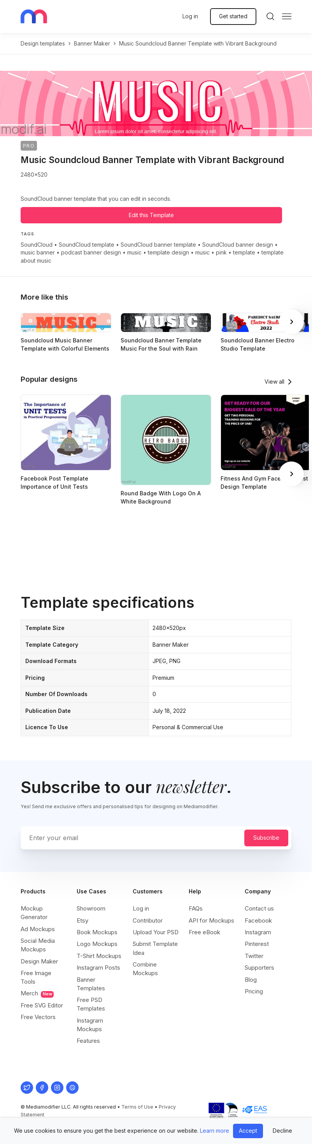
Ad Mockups (38, 929)
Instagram (258, 932)
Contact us (259, 908)
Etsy (82, 920)
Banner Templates (91, 984)
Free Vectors (38, 1017)
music (134, 252)
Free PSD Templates (91, 1004)
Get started (233, 16)
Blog (251, 979)
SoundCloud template (86, 244)
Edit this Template (151, 215)
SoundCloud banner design (237, 244)
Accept (248, 1130)
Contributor (148, 920)
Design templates (43, 43)
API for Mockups (211, 920)
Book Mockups (97, 932)
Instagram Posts (98, 967)
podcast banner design (91, 252)
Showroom (91, 908)
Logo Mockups (97, 943)
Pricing (254, 991)
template (244, 252)
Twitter (254, 956)
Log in (190, 16)
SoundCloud (37, 244)
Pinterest (257, 943)
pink (221, 252)
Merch (37, 993)
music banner (38, 252)
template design (168, 252)
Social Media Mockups (38, 945)
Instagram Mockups (90, 1025)
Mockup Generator (34, 913)
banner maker (92, 43)
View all (274, 381)
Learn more (214, 1130)
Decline (282, 1130)
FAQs (196, 908)
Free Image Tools (36, 977)
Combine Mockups (145, 969)
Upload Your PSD (156, 932)
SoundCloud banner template (158, 244)
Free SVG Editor (42, 1005)
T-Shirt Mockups (99, 956)
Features (88, 1040)
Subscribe (266, 837)
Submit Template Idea (155, 948)
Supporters (259, 967)
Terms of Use (137, 1107)
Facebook (258, 920)
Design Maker (39, 961)
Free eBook (204, 932)
